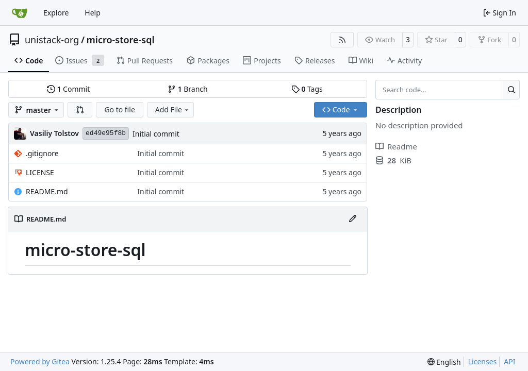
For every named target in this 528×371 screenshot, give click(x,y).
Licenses (482, 361)
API (509, 361)
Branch (188, 89)
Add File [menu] (172, 109)
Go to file (119, 109)
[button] (80, 109)
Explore (56, 13)
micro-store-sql (121, 40)
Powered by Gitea (40, 361)
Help (93, 13)
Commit (68, 89)
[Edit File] (352, 219)
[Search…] (511, 89)
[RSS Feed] (342, 39)
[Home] (19, 13)
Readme (396, 146)
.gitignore (42, 153)
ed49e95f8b (106, 133)
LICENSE (40, 172)
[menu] (444, 362)
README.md (47, 191)
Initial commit (156, 134)
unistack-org (52, 40)
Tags (307, 89)
